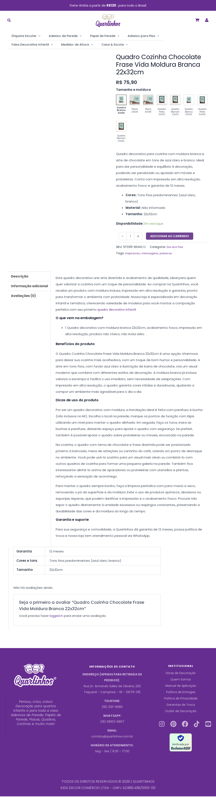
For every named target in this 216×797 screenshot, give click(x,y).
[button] (9, 20)
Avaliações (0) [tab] (23, 296)
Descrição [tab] (19, 277)
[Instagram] (162, 724)
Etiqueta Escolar (23, 36)
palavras (166, 254)
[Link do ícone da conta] (207, 20)
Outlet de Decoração (180, 712)
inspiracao (132, 254)
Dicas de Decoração (181, 674)
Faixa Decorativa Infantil (169, 36)
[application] (36, 36)
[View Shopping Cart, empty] (197, 20)
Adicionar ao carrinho (170, 236)
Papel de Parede (94, 36)
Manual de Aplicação (180, 686)
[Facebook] (185, 724)
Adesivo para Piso (128, 36)
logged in (57, 616)
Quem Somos (180, 680)
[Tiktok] (196, 724)
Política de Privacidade (180, 699)
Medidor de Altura (25, 44)
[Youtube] (208, 724)
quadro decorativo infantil (117, 310)
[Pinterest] (173, 724)
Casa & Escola (58, 44)
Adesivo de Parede (58, 36)
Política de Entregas (180, 693)
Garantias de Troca (180, 705)
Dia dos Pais (175, 248)
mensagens (150, 254)
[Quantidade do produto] (131, 236)
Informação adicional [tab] (29, 286)
